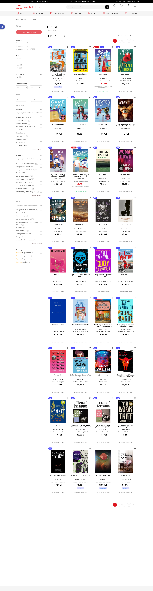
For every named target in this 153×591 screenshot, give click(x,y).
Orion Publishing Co (58, 383)
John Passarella (125, 129)
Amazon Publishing (126, 182)
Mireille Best (103, 480)
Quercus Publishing (80, 282)
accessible (2, 26)
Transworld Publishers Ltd (125, 433)
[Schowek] (121, 7)
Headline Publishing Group (103, 282)
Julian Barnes (103, 180)
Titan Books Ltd (125, 132)
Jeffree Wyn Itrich (126, 480)
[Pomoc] (115, 7)
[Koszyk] (135, 7)
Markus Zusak (125, 430)
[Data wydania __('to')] (36, 87)
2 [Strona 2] (115, 42)
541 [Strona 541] (125, 42)
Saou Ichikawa (58, 280)
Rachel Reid (103, 79)
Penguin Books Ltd (57, 282)
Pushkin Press (80, 82)
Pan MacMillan (125, 383)
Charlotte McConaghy (80, 230)
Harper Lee (58, 480)
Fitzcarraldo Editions (58, 332)
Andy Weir (58, 230)
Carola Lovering (58, 380)
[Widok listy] (50, 36)
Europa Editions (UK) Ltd (80, 433)
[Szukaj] (107, 7)
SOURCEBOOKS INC (125, 82)
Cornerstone (58, 232)
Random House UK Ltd (58, 483)
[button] (103, 7)
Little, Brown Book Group (80, 332)
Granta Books (126, 232)
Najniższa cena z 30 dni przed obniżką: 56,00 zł (103, 88)
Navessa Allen (80, 280)
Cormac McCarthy (125, 380)
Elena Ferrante (80, 430)
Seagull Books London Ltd (80, 483)
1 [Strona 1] (110, 42)
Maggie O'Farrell (58, 430)
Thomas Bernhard (80, 480)
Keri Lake (103, 230)
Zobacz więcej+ (37, 149)
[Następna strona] (132, 42)
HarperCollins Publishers (58, 82)
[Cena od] (21, 100)
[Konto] (128, 7)
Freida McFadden (126, 79)
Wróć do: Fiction (29, 32)
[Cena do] (36, 100)
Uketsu (81, 79)
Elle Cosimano (80, 380)
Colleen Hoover (125, 180)
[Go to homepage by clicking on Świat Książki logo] (28, 7)
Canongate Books (80, 232)
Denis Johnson (125, 230)
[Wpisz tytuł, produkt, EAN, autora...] (87, 7)
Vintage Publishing (103, 182)
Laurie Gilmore (103, 330)
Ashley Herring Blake (81, 330)
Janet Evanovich (103, 280)
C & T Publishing (125, 483)
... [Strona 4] (120, 42)
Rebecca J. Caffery (58, 79)
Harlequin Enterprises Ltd (103, 82)
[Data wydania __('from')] (22, 87)
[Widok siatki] (47, 36)
